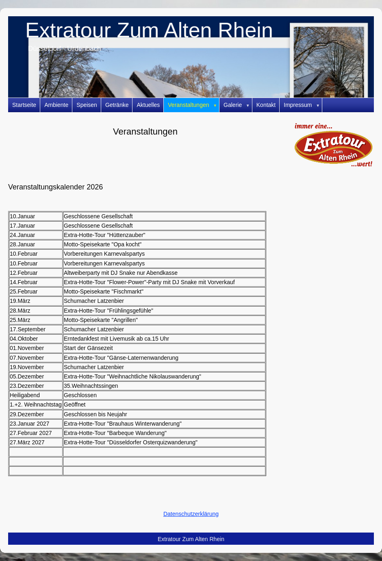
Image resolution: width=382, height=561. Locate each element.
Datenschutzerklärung (191, 514)
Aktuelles (148, 105)
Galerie (238, 105)
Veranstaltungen (193, 105)
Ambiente (56, 105)
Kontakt (266, 105)
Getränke (117, 105)
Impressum (303, 105)
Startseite (24, 105)
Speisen (86, 105)
